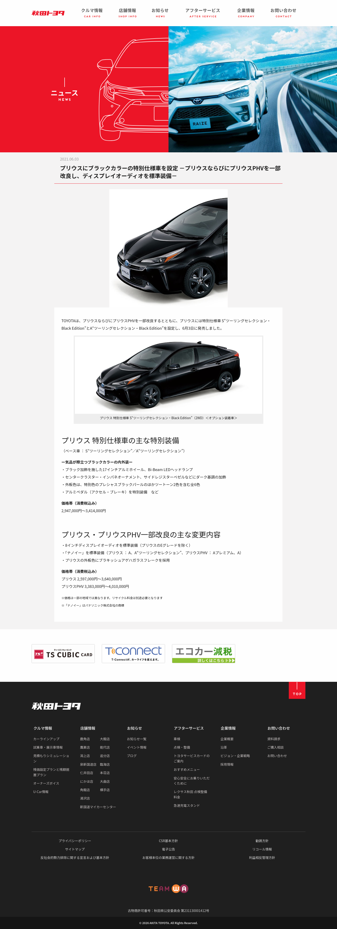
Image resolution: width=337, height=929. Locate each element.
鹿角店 (85, 738)
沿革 (223, 747)
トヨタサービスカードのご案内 (192, 758)
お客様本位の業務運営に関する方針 (168, 857)
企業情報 (228, 728)
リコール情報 (262, 849)
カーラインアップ (46, 738)
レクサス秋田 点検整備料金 (190, 794)
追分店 (105, 755)
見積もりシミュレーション (51, 758)
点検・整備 (182, 747)
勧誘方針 (262, 840)
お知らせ (134, 728)
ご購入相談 (275, 747)
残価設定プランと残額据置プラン (51, 772)
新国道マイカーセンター (98, 806)
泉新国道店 (88, 764)
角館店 (85, 789)
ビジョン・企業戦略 (235, 755)
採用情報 (227, 764)
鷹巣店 (85, 747)
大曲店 (105, 781)
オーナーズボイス (46, 783)
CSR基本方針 (168, 840)
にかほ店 (86, 781)
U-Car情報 (40, 791)
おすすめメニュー (187, 769)
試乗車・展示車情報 (48, 747)
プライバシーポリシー (75, 840)
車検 (177, 738)
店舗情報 (87, 728)
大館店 (105, 738)
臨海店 (105, 764)
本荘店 (105, 772)
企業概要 (227, 738)
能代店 (105, 747)
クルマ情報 (42, 728)
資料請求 (273, 738)
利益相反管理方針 (262, 857)
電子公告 (168, 849)
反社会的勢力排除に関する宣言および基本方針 (74, 857)
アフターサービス (189, 728)
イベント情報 (137, 747)
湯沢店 (85, 798)
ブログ (132, 755)
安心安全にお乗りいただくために (192, 781)
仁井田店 (86, 772)
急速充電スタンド (187, 805)
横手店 (105, 789)
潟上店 (85, 755)
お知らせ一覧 (137, 738)
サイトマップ (75, 849)
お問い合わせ (278, 728)
